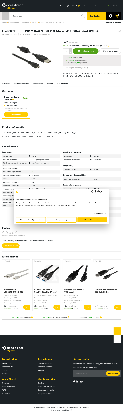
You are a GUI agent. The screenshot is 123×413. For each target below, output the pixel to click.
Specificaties (38, 83)
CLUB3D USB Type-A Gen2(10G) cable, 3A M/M (45, 290)
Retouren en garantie (46, 390)
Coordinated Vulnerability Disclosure (77, 407)
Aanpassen (61, 220)
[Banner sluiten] (106, 192)
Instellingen (98, 213)
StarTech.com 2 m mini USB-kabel (74, 290)
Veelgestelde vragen (45, 393)
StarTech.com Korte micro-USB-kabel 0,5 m (106, 290)
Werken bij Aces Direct (68, 6)
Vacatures (6, 393)
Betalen (41, 383)
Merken (41, 370)
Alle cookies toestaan (92, 220)
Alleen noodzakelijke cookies (31, 220)
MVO (4, 390)
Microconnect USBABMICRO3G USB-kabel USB (14, 290)
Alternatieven (62, 83)
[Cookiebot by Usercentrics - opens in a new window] (92, 192)
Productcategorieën (45, 363)
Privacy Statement (57, 407)
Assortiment (45, 359)
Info (26, 307)
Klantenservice (47, 379)
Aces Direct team (8, 386)
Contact (116, 6)
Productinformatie (21, 83)
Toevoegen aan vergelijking (75, 67)
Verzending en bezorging (47, 386)
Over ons (87, 6)
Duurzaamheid (100, 6)
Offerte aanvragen (110, 51)
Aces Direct (9, 379)
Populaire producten (46, 366)
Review (50, 83)
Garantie (6, 83)
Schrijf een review (11, 245)
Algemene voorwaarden (42, 407)
